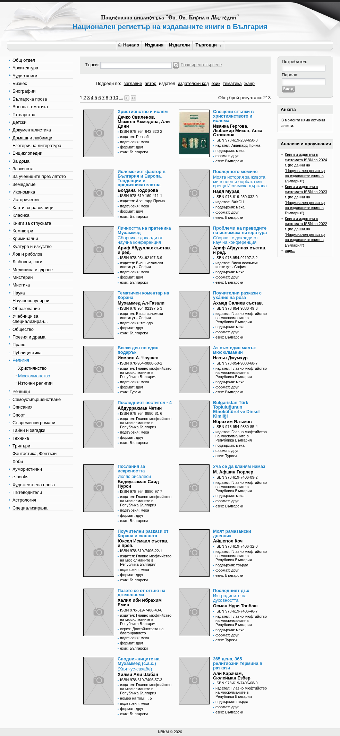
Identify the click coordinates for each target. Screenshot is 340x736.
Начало (128, 45)
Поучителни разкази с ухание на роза (237, 295)
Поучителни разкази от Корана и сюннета (143, 533)
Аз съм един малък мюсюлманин (234, 350)
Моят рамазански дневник (232, 533)
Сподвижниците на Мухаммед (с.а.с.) (139, 661)
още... (290, 250)
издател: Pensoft (134, 137)
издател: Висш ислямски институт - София (141, 265)
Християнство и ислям (143, 111)
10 (115, 97)
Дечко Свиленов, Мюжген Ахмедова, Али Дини (144, 121)
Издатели (179, 45)
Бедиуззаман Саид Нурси (138, 484)
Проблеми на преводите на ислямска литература (240, 230)
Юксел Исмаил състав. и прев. (143, 543)
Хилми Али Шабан (138, 674)
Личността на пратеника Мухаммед (144, 230)
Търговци (208, 45)
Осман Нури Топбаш (235, 605)
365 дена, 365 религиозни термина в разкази (237, 663)
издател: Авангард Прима (237, 145)
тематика (232, 83)
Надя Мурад (226, 191)
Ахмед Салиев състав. (238, 303)
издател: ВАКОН (229, 202)
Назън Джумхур (230, 357)
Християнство (32, 368)
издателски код (193, 83)
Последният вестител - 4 (145, 402)
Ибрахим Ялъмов (232, 421)
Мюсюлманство (34, 375)
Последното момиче (235, 171)
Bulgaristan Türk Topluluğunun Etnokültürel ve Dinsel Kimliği (236, 409)
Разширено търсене (201, 64)
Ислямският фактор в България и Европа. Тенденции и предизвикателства (141, 178)
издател (167, 83)
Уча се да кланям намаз (239, 466)
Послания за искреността (131, 468)
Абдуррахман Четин (140, 408)
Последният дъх (231, 590)
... (121, 97)
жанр (249, 83)
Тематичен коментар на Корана (143, 295)
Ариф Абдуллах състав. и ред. (144, 250)
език (215, 83)
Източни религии (35, 383)
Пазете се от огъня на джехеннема (141, 593)
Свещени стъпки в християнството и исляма (233, 116)
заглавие (133, 83)
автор (150, 83)
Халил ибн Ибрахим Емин (140, 602)
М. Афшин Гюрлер (233, 471)
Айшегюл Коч (228, 541)
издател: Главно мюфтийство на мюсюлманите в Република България (241, 317)
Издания (154, 45)
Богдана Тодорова (138, 190)
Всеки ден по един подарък (138, 350)
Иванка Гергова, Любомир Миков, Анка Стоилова (237, 130)
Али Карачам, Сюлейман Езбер (231, 676)
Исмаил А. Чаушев (138, 357)
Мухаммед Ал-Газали (141, 303)
